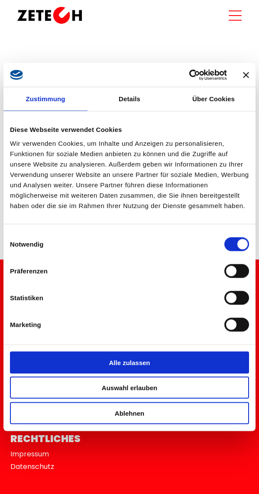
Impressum (29, 454)
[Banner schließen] (246, 75)
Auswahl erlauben (129, 387)
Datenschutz (32, 467)
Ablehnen (129, 413)
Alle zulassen (129, 362)
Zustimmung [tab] (45, 99)
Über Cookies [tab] (213, 99)
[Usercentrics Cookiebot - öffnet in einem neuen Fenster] (189, 74)
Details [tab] (129, 99)
